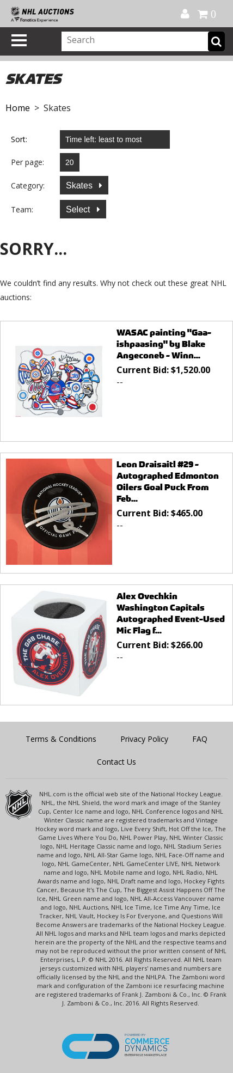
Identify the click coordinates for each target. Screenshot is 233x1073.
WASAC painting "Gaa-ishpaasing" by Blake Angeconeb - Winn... (163, 344)
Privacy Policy (144, 739)
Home (17, 108)
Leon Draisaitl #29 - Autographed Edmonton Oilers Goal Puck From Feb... (167, 481)
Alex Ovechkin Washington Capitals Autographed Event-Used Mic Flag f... (170, 613)
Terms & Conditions (61, 739)
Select (79, 209)
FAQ (199, 739)
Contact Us (116, 762)
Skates (80, 185)
